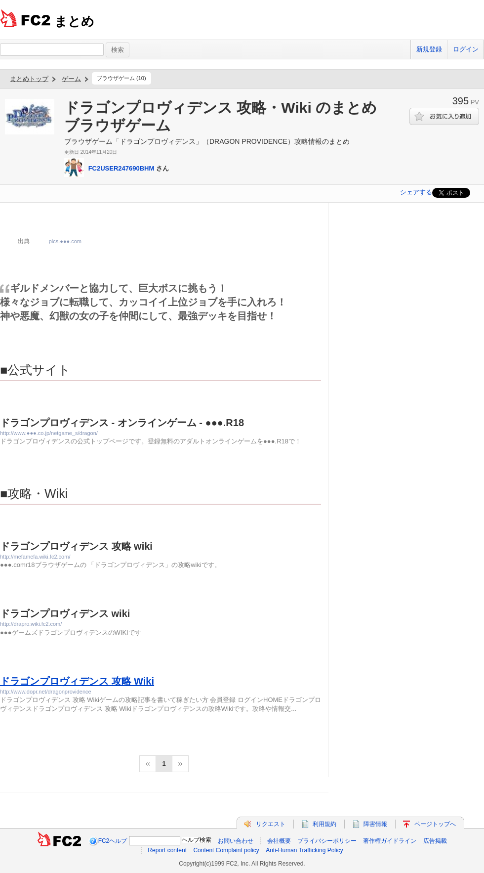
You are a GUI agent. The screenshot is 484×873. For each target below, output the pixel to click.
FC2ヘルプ (112, 840)
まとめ (74, 21)
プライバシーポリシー (327, 840)
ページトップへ (435, 824)
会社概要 (279, 840)
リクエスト (270, 824)
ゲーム (71, 79)
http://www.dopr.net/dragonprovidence (45, 692)
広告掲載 (435, 840)
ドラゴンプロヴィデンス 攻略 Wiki (77, 681)
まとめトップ (29, 79)
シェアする (416, 192)
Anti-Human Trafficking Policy (304, 850)
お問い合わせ (235, 840)
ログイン (466, 49)
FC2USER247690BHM (121, 168)
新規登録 (429, 49)
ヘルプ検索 (196, 840)
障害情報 (375, 824)
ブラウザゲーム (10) (121, 78)
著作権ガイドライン (389, 840)
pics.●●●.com (65, 241)
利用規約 (324, 824)
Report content (167, 850)
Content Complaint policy (226, 850)
